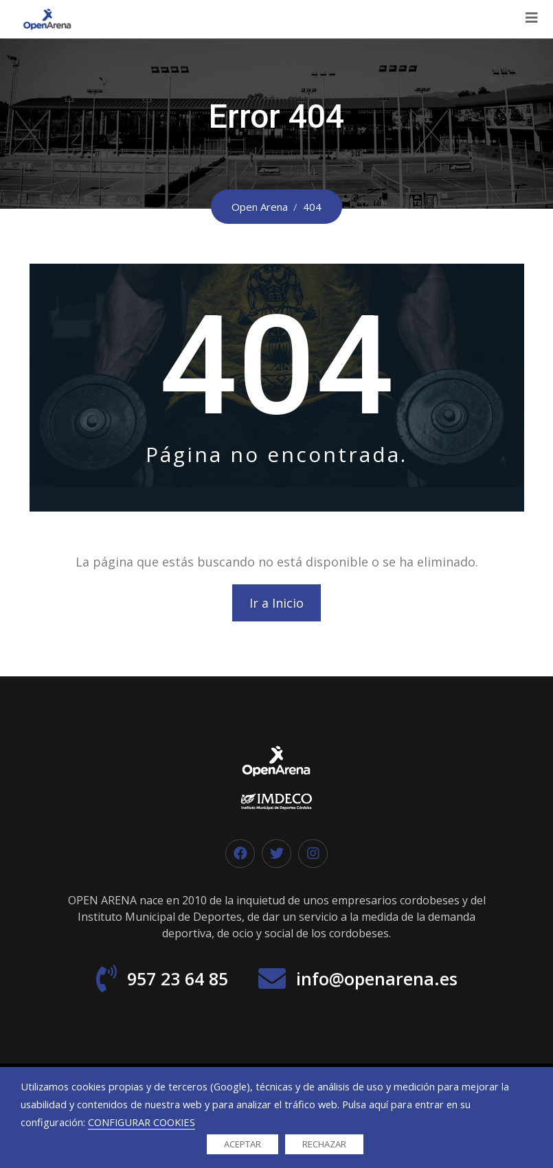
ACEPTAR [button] (242, 1144)
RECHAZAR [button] (324, 1144)
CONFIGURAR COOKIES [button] (141, 1122)
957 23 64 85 (177, 978)
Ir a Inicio (276, 603)
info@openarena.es (377, 978)
